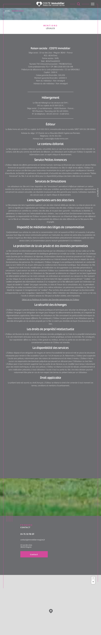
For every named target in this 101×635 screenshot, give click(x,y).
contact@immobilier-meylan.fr (32, 545)
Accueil (7, 11)
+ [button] (93, 579)
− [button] (93, 583)
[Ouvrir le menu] (92, 4)
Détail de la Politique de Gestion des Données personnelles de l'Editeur (50, 300)
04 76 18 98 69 (27, 539)
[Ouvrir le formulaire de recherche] (78, 4)
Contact (98, 192)
